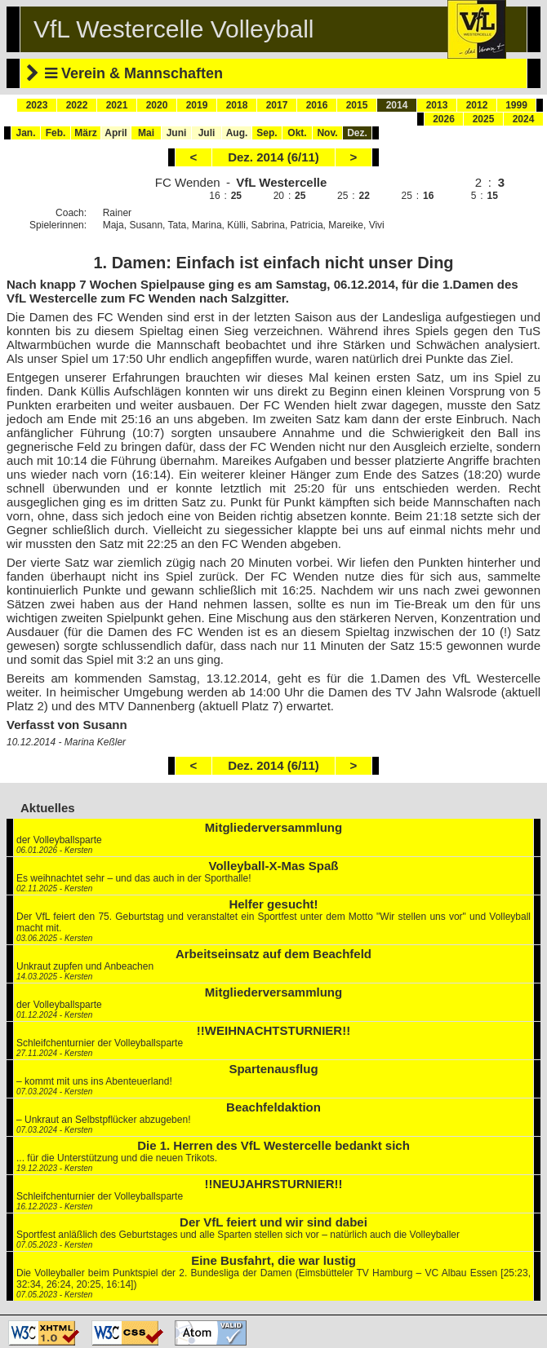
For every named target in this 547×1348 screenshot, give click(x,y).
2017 (277, 105)
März (85, 133)
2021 (117, 105)
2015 (357, 105)
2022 (77, 105)
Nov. (327, 133)
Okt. (296, 133)
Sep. (266, 133)
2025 (484, 119)
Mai (146, 133)
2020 (157, 105)
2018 (237, 105)
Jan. (25, 133)
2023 (37, 105)
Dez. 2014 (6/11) (273, 157)
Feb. (56, 133)
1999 (516, 105)
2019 (197, 105)
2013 (437, 105)
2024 (524, 119)
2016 (317, 105)
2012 (477, 105)
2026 (444, 119)
